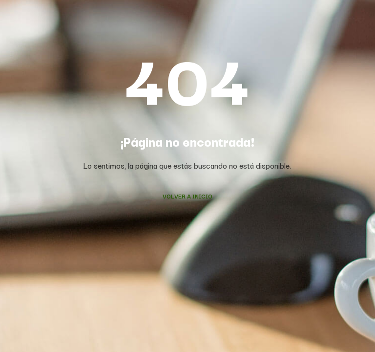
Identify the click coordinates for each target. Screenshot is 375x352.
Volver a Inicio (187, 195)
